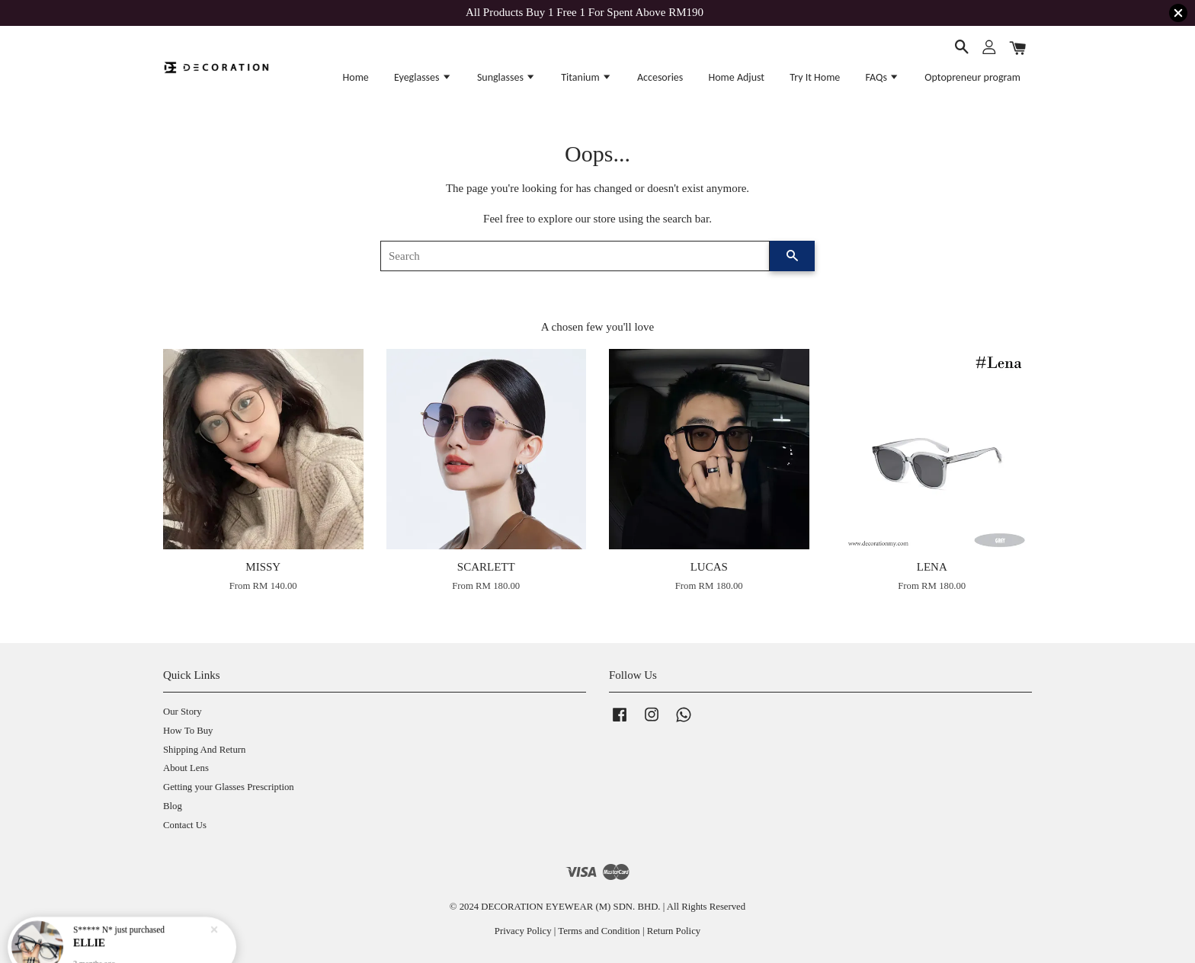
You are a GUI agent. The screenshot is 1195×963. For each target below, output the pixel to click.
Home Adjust (736, 77)
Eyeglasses (423, 77)
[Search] (575, 256)
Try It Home (815, 77)
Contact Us (185, 825)
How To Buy (188, 730)
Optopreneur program (972, 77)
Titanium (586, 77)
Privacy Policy (523, 931)
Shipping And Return (204, 749)
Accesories (660, 77)
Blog (172, 806)
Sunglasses (506, 77)
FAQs (882, 77)
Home (356, 77)
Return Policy (673, 931)
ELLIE (90, 934)
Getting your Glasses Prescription (228, 787)
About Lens (186, 768)
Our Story (182, 711)
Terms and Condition (598, 931)
